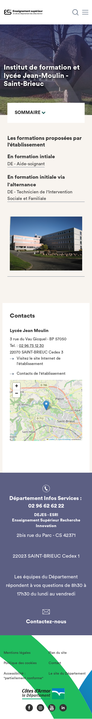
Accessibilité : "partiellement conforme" (23, 676)
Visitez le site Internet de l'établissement (37, 361)
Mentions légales (17, 653)
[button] (46, 405)
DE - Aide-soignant (26, 164)
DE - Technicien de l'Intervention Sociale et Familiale (39, 195)
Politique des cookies (20, 663)
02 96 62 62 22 (46, 506)
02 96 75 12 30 (31, 346)
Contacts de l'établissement (39, 373)
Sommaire (30, 112)
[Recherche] (75, 12)
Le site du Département (67, 673)
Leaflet (50, 439)
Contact (55, 663)
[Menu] (85, 12)
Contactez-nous (46, 621)
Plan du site (58, 653)
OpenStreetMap (64, 439)
